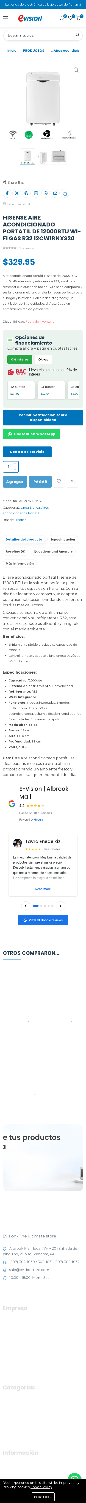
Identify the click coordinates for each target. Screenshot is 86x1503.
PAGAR (40, 481)
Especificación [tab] (62, 539)
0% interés (20, 359)
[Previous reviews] (25, 905)
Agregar (15, 481)
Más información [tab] (20, 563)
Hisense (20, 520)
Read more (43, 889)
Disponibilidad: (14, 321)
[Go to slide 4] (49, 906)
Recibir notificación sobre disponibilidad (43, 417)
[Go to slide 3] (45, 906)
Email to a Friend (16, 204)
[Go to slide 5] (52, 906)
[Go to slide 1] (36, 906)
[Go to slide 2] (41, 906)
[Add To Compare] (72, 482)
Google (38, 819)
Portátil (33, 513)
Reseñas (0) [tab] (15, 551)
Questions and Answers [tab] (53, 551)
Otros (43, 359)
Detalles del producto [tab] (24, 539)
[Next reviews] (60, 905)
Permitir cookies (44, 1496)
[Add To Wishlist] (58, 482)
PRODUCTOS (33, 50)
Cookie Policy (41, 1487)
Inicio (12, 50)
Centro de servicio (27, 451)
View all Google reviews (43, 920)
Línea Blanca (30, 507)
